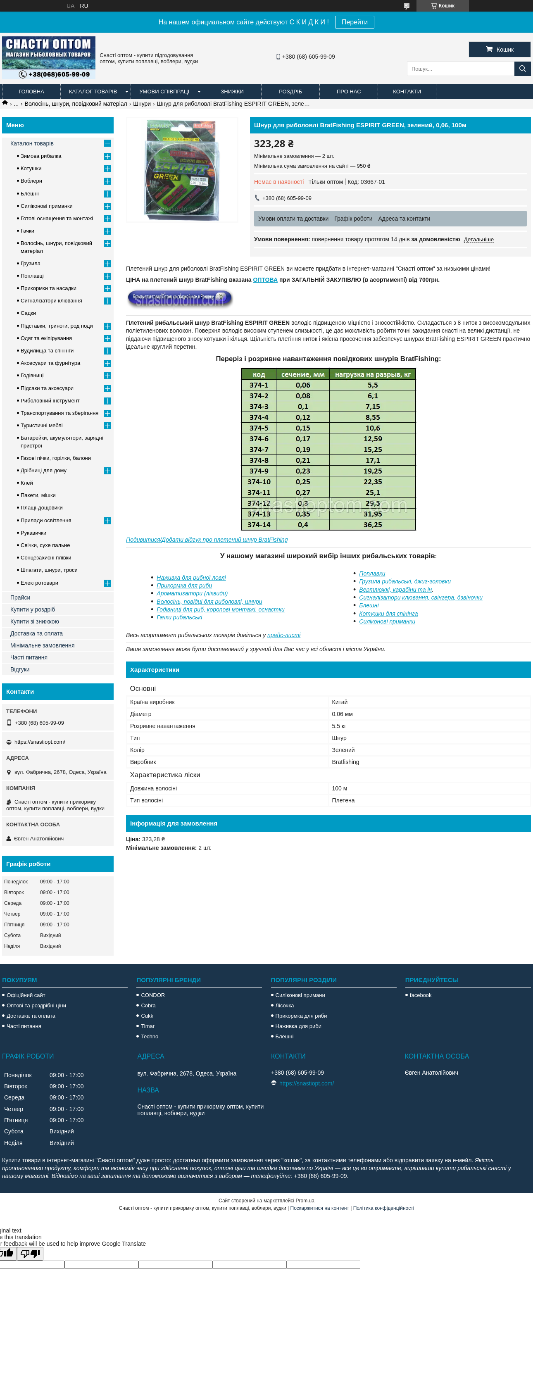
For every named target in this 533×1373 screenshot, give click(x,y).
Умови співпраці (164, 91)
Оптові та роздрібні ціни (36, 1005)
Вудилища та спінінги (47, 350)
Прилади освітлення (46, 520)
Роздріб (290, 91)
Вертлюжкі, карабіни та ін (395, 589)
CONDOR (153, 995)
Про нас (349, 91)
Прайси (20, 597)
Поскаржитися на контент (319, 1208)
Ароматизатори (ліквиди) (192, 593)
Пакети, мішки (38, 495)
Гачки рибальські (179, 617)
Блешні (368, 605)
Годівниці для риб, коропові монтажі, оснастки (221, 609)
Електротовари (39, 583)
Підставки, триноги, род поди (57, 326)
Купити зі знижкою (34, 621)
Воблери (31, 181)
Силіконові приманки (387, 621)
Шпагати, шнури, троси (49, 570)
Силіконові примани (300, 995)
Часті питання (29, 657)
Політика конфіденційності (383, 1208)
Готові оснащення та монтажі (57, 218)
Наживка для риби (298, 1026)
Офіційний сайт (26, 995)
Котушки (31, 168)
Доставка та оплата (36, 633)
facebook (421, 995)
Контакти (407, 91)
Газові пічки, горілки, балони (56, 458)
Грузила (30, 263)
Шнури (142, 103)
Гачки (27, 231)
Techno (149, 1036)
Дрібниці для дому (44, 470)
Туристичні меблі (42, 425)
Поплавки (372, 573)
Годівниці (32, 375)
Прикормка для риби (184, 585)
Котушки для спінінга (388, 613)
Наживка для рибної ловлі (191, 577)
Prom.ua (305, 1201)
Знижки (232, 91)
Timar (148, 1026)
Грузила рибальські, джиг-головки (405, 581)
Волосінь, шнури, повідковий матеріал (76, 103)
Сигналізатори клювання (51, 300)
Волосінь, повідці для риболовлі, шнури (209, 601)
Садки (28, 313)
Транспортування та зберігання (59, 413)
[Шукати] (522, 69)
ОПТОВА (265, 279)
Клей (27, 483)
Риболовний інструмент (50, 400)
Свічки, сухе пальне (45, 545)
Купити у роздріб (32, 609)
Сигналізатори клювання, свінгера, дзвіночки (421, 597)
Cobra (148, 1005)
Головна (31, 91)
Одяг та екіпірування (46, 338)
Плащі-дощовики (42, 507)
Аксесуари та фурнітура (50, 363)
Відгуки (20, 669)
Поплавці (32, 276)
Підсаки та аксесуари (47, 388)
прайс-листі (283, 635)
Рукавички (33, 533)
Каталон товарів (32, 143)
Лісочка (285, 1005)
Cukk (147, 1016)
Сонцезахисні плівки (46, 557)
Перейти (355, 22)
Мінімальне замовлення (42, 645)
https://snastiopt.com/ (39, 742)
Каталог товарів (93, 91)
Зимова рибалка (41, 156)
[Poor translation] (30, 1254)
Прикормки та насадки (48, 288)
